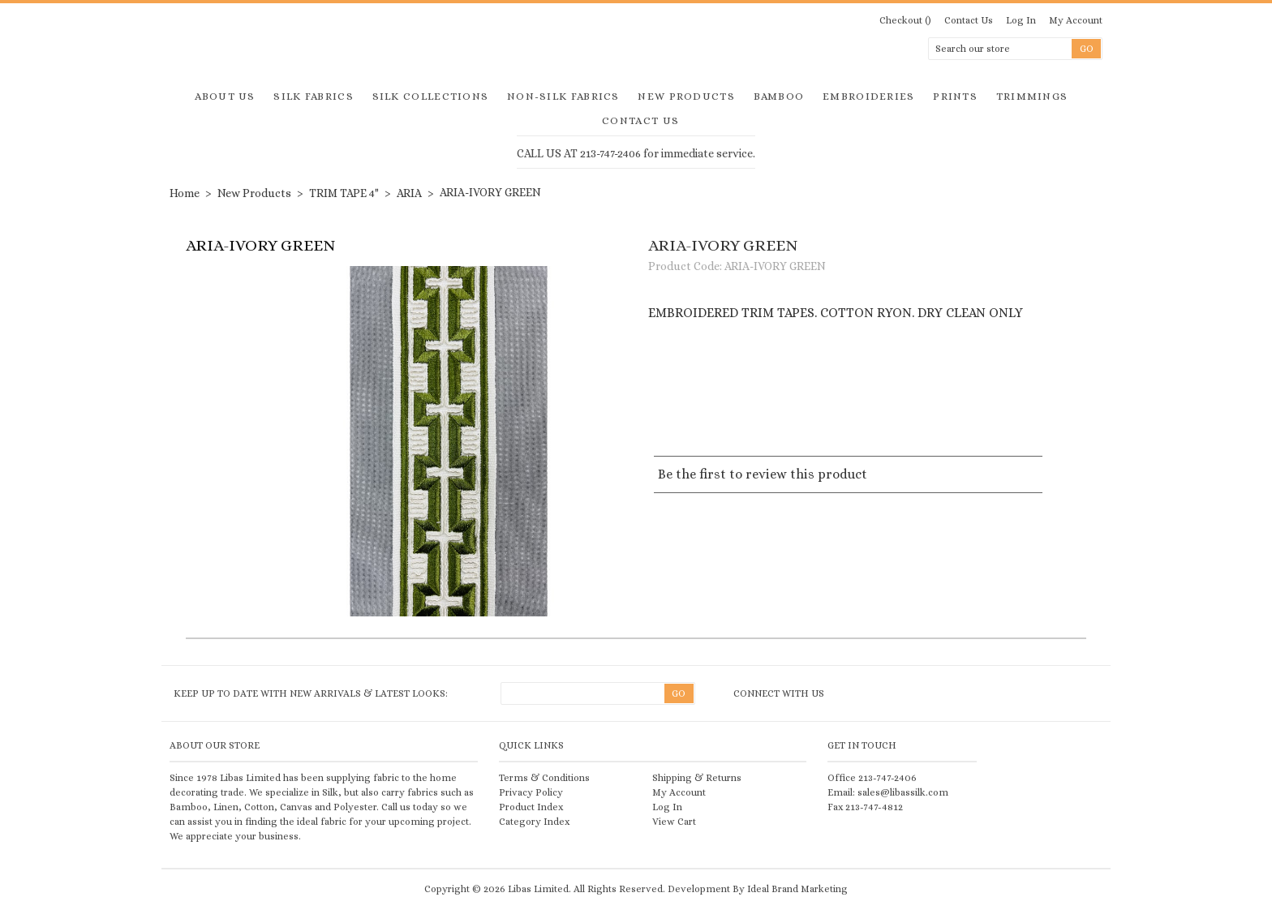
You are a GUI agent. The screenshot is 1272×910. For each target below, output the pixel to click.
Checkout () (905, 20)
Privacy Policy (531, 792)
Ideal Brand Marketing (797, 889)
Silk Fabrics (313, 96)
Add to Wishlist (728, 367)
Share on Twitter (691, 405)
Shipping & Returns (696, 777)
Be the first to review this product (762, 474)
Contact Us (968, 20)
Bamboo (779, 96)
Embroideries (869, 96)
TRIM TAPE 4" (344, 193)
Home (185, 193)
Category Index (534, 821)
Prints (955, 96)
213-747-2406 (887, 777)
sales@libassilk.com (902, 792)
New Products (686, 96)
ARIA (409, 193)
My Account (1075, 20)
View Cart (674, 821)
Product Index (531, 807)
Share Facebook (777, 405)
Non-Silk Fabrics (563, 96)
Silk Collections (430, 96)
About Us (225, 96)
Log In (1021, 20)
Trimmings (1032, 96)
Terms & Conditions (544, 777)
